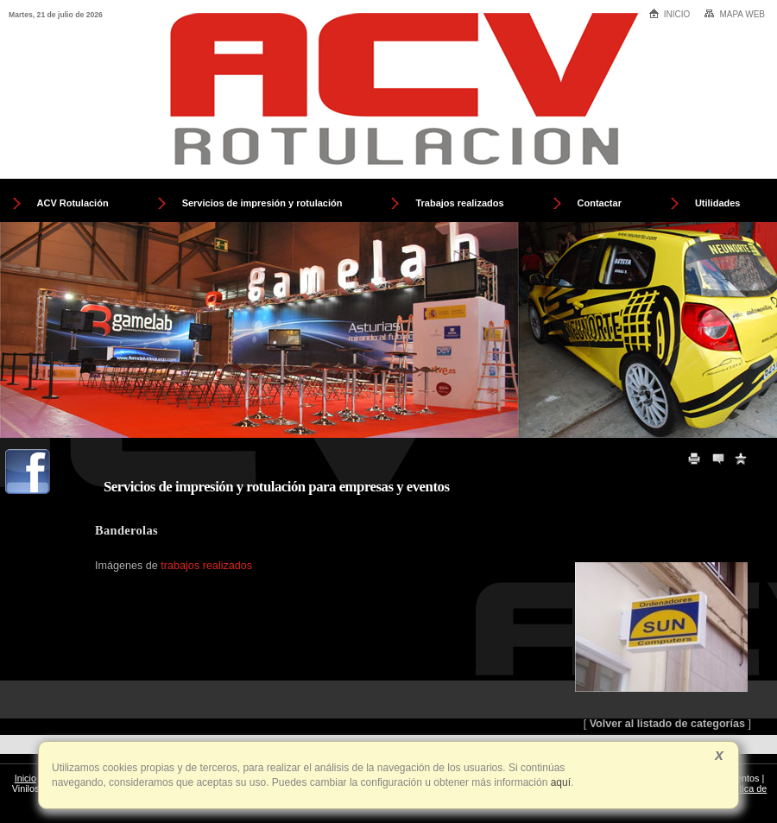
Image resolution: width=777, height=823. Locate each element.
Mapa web (734, 14)
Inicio (669, 13)
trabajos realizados (206, 566)
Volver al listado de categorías (667, 724)
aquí (559, 782)
